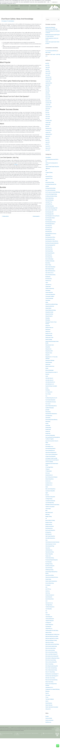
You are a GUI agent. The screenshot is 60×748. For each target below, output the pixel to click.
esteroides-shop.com (50, 385)
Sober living (48, 599)
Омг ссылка (48, 704)
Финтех (47, 710)
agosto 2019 (48, 137)
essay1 (47, 381)
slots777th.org (48, 595)
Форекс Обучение (49, 714)
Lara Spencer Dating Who (50, 496)
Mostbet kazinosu (49, 530)
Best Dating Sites (49, 236)
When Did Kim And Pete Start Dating (52, 652)
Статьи (47, 706)
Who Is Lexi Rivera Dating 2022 (51, 671)
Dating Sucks (48, 369)
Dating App (48, 323)
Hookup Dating (48, 432)
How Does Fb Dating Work (51, 440)
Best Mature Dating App (50, 265)
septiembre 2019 (49, 135)
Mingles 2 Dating (49, 522)
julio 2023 (47, 64)
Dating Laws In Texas (50, 342)
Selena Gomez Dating (50, 581)
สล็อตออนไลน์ (48, 718)
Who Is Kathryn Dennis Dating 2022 (52, 663)
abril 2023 (47, 70)
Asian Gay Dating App (50, 203)
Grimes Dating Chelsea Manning (52, 424)
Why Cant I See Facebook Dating (52, 689)
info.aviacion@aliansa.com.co (48, 744)
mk (46, 524)
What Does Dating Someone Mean (52, 644)
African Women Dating (50, 183)
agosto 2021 (48, 109)
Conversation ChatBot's (50, 301)
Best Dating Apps (49, 224)
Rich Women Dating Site (50, 571)
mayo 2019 (48, 143)
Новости (47, 702)
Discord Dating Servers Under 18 (52, 377)
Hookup (47, 428)
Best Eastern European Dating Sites (52, 248)
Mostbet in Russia (49, 528)
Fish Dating (48, 395)
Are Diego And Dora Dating (51, 189)
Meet (46, 516)
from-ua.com (48, 409)
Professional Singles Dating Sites (52, 565)
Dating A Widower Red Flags (51, 315)
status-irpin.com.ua (49, 608)
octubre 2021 (48, 105)
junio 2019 (47, 141)
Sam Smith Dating (49, 573)
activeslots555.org (49, 177)
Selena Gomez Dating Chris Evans (52, 583)
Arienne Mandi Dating (50, 201)
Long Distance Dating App (50, 506)
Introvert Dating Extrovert (50, 456)
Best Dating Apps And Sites (51, 226)
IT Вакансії (48, 475)
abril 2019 (47, 145)
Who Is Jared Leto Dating (50, 658)
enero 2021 (48, 119)
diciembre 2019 (48, 129)
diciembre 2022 (48, 78)
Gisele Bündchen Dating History (52, 418)
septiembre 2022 (49, 84)
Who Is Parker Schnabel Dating (51, 677)
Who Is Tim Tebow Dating (50, 681)
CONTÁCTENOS (17, 8)
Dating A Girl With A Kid (50, 311)
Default (47, 373)
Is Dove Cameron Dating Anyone (52, 459)
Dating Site (48, 360)
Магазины (48, 700)
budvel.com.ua (48, 285)
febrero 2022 (48, 97)
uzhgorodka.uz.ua (49, 634)
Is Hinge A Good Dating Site (51, 461)
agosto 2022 (48, 86)
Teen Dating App (49, 614)
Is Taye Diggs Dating (49, 473)
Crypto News (48, 305)
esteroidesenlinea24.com (50, 387)
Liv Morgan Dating (49, 504)
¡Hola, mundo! (48, 53)
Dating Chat (48, 330)
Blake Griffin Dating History (51, 275)
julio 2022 (47, 88)
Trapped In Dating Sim (50, 626)
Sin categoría (4, 21)
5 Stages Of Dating (49, 173)
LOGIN (38, 8)
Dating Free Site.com (49, 332)
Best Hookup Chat (49, 252)
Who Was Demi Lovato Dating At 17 (52, 683)
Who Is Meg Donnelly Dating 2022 (52, 675)
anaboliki (47, 187)
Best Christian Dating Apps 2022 (52, 211)
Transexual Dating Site (50, 624)
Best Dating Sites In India (50, 244)
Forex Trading (48, 399)
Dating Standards (49, 367)
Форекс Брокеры (49, 712)
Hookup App (48, 430)
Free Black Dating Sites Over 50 (51, 403)
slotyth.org (48, 597)
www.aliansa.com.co (49, 697)
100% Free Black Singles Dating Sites (53, 167)
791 (46, 175)
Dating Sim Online (49, 358)
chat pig (15, 164)
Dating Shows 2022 (49, 356)
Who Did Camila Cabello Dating (51, 654)
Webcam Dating (49, 638)
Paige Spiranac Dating (50, 557)
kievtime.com (48, 486)
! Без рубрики (48, 158)
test (46, 616)
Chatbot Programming (50, 293)
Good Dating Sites (49, 420)
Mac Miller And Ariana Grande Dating (52, 510)
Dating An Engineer (49, 321)
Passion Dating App (49, 559)
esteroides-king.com (49, 383)
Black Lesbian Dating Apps (51, 271)
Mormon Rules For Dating (50, 526)
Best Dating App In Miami (50, 222)
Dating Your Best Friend (50, 371)
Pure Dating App (49, 567)
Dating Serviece (48, 354)
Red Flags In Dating (49, 569)
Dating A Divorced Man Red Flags (52, 309)
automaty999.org (49, 207)
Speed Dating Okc (49, 603)
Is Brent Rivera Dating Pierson (51, 458)
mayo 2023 (48, 68)
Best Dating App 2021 (50, 215)
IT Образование (49, 477)
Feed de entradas (49, 727)
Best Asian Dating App (50, 209)
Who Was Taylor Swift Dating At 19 (52, 685)
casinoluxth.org (48, 289)
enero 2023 (48, 76)
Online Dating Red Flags (50, 551)
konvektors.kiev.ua (49, 488)
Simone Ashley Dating (50, 589)
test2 (47, 618)
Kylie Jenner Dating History (51, 494)
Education (47, 379)
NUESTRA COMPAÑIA (14, 5)
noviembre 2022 (49, 80)
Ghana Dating (48, 417)
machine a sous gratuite (50, 512)
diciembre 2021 (48, 101)
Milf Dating (48, 520)
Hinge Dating (48, 426)
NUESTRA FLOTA (33, 5)
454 (46, 171)
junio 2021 (47, 113)
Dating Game (48, 334)
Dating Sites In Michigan (50, 365)
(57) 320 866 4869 (21, 743)
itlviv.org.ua (48, 479)
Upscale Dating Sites (49, 630)
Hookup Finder (48, 434)
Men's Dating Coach (49, 518)
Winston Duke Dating (49, 691)
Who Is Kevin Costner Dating (51, 669)
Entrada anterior (5, 216)
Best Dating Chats (49, 232)
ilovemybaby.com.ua (49, 452)
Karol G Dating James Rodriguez (52, 482)
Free (46, 401)
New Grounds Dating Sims (51, 536)
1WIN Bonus (48, 169)
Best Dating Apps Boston (50, 228)
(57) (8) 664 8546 (28, 743)
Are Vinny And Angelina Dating (51, 197)
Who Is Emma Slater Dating (51, 656)
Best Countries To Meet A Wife (51, 213)
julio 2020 (47, 127)
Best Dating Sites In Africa (51, 242)
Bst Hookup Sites (49, 283)
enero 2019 (48, 151)
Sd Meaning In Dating (50, 575)
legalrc (47, 498)
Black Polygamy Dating (50, 273)
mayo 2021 (48, 115)
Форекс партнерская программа (52, 716)
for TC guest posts (49, 397)
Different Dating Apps (50, 375)
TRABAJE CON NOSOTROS (42, 5)
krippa (47, 492)
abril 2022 (47, 93)
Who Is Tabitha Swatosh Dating (52, 679)
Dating (47, 307)
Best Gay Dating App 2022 (50, 250)
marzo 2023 (48, 72)
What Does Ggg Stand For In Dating (52, 646)
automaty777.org (49, 205)
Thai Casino (48, 620)
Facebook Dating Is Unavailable (51, 391)
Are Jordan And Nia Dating (51, 191)
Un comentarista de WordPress (52, 51)
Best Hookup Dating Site (50, 257)
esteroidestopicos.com (50, 389)
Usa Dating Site (48, 632)
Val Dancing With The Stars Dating (52, 636)
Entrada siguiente (36, 216)
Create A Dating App (49, 303)
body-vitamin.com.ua (50, 277)
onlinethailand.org (49, 555)
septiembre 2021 (49, 107)
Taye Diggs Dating (49, 610)
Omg (46, 546)
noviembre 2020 (49, 121)
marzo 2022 (48, 95)
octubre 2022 (48, 82)
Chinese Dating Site (49, 297)
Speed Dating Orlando (50, 605)
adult (46, 181)
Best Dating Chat (49, 230)
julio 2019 (47, 139)
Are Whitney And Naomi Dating (51, 199)
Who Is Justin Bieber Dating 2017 (52, 662)
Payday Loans (48, 561)
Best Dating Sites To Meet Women (52, 246)
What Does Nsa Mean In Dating (51, 648)
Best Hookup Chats (49, 253)
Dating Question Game (50, 350)
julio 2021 (47, 111)
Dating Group (48, 336)
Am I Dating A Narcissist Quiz (51, 185)
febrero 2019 (48, 149)
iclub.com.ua (48, 450)
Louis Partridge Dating (50, 508)
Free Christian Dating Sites (51, 405)
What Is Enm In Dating (50, 650)
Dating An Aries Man (49, 319)
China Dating (48, 295)
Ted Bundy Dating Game (50, 612)
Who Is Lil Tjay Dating (50, 673)
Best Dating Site (49, 234)
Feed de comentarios (50, 729)
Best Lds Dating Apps (50, 263)
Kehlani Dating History (50, 484)
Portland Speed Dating (50, 563)
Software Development (50, 601)
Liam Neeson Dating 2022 (50, 502)
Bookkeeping (48, 281)
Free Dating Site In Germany (51, 407)
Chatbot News (48, 291)
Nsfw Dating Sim (49, 540)
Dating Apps (48, 324)
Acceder (47, 726)
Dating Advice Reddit (49, 317)
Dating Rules (48, 352)
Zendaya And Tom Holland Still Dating (53, 699)
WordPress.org (48, 731)
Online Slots (48, 553)
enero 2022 (48, 99)
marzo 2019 (48, 147)
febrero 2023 (48, 74)
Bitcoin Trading (48, 269)
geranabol (47, 415)
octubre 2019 (48, 133)
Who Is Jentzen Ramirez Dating (52, 660)
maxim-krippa (48, 514)
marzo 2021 (48, 117)
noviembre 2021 (49, 103)
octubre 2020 (48, 123)
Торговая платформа (50, 708)
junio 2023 (47, 66)
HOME (8, 5)
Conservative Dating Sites (50, 299)
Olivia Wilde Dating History (50, 544)
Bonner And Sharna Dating (51, 279)
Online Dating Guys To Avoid (51, 550)
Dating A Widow (49, 313)
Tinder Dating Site (49, 622)
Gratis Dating (48, 422)
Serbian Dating (48, 585)
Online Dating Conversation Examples (53, 548)
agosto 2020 (48, 125)
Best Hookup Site (49, 259)
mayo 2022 (48, 91)
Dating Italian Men (49, 340)
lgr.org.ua (47, 500)
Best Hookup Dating (49, 255)
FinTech (47, 393)
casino (47, 287)
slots (46, 593)
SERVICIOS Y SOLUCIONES (24, 5)
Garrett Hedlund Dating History (51, 411)
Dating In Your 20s (49, 338)
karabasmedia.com (49, 480)
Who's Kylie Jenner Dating (50, 687)
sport (47, 607)
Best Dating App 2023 (50, 216)
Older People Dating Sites (50, 542)
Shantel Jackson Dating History (52, 587)
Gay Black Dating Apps (50, 413)
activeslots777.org (49, 179)
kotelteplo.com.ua (49, 490)
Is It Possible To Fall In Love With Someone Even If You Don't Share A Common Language (52, 465)
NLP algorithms (48, 538)
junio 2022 (47, 90)
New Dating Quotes (49, 534)
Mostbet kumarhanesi (50, 532)
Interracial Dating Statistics (51, 454)
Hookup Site (48, 436)
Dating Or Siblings (49, 344)
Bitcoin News (48, 267)
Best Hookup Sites (49, 261)
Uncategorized (48, 628)
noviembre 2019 (49, 131)
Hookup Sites (48, 438)
